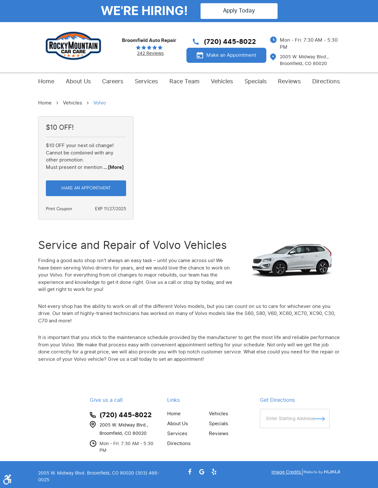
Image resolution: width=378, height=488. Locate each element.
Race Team (184, 81)
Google (202, 472)
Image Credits (286, 472)
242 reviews (150, 53)
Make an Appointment (231, 55)
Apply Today (239, 11)
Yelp (214, 472)
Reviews (289, 81)
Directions (326, 81)
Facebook (190, 472)
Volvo (99, 102)
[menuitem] (46, 81)
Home (46, 81)
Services (146, 81)
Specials (256, 81)
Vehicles (222, 81)
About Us (78, 81)
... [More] (113, 167)
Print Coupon (59, 209)
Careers (112, 81)
